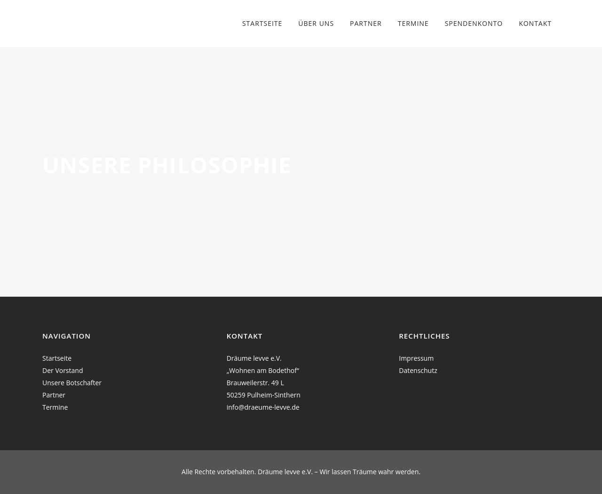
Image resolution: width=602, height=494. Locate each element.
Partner (53, 394)
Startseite (56, 358)
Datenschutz (418, 370)
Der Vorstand (62, 370)
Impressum (416, 358)
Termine (55, 407)
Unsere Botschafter (72, 382)
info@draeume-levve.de (263, 407)
